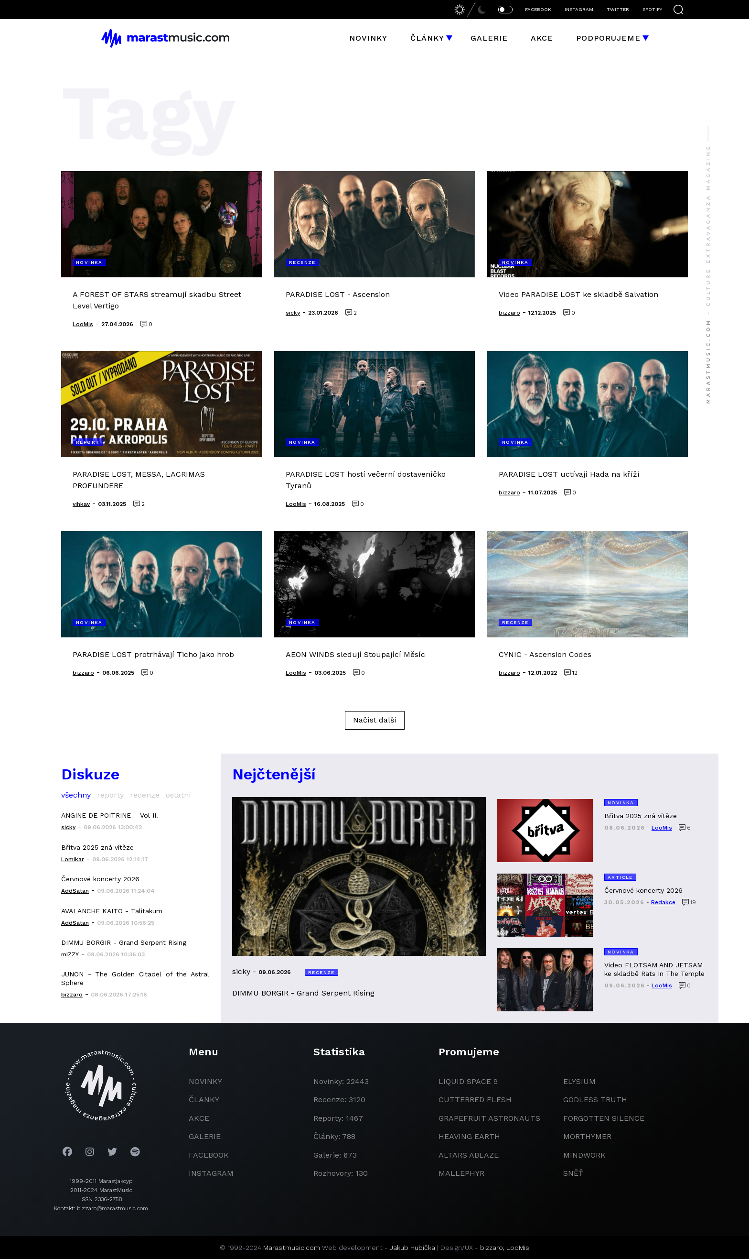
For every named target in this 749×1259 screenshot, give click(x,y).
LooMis (517, 1247)
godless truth (595, 1099)
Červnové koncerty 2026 (100, 879)
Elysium (579, 1081)
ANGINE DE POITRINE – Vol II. (109, 815)
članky (204, 1099)
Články (427, 38)
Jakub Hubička (412, 1247)
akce (199, 1118)
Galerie (489, 38)
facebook (209, 1155)
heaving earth (469, 1136)
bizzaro (491, 1247)
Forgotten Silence (603, 1118)
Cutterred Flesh (475, 1099)
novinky (205, 1081)
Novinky (368, 38)
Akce (542, 38)
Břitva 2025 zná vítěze (97, 847)
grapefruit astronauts (489, 1118)
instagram (211, 1173)
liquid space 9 (468, 1081)
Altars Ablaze (469, 1155)
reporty (110, 794)
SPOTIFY (652, 9)
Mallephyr (461, 1173)
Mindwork (584, 1155)
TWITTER (618, 9)
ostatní (178, 794)
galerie (205, 1136)
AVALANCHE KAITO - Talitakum (111, 911)
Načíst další (374, 719)
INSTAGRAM (579, 9)
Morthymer (587, 1136)
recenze (145, 794)
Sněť (573, 1173)
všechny (76, 794)
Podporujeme (608, 38)
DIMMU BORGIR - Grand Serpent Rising (123, 942)
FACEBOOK (538, 9)
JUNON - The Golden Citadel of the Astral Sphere (135, 978)
